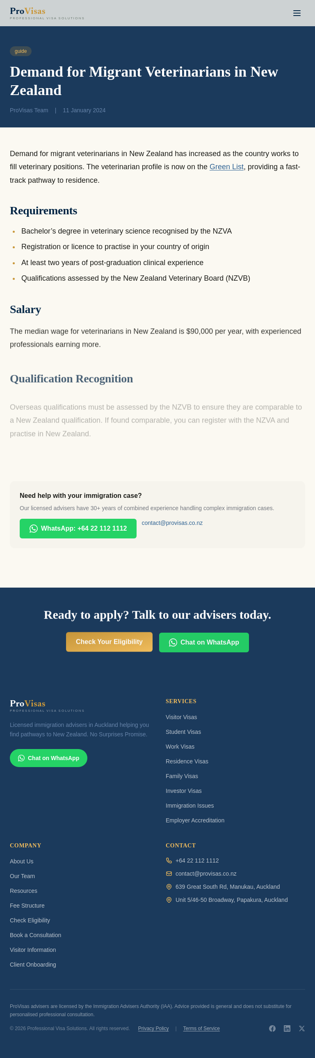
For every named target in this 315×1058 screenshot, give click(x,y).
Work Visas (180, 746)
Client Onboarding (33, 964)
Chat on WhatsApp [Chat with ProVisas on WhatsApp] (204, 650)
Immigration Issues (190, 805)
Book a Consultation (35, 935)
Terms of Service (201, 1028)
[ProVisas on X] (302, 1028)
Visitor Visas (181, 717)
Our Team (22, 876)
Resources (23, 891)
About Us (22, 861)
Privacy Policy (153, 1028)
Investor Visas (184, 791)
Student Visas (183, 732)
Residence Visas (187, 761)
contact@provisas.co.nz (172, 523)
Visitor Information (33, 950)
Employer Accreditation (195, 820)
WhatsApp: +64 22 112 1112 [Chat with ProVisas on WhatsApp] (78, 528)
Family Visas (182, 776)
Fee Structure (27, 905)
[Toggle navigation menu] (297, 13)
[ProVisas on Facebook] (272, 1028)
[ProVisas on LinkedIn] (287, 1028)
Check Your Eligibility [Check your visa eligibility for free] (109, 645)
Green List (227, 167)
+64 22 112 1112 (197, 860)
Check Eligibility (30, 920)
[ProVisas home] (51, 13)
